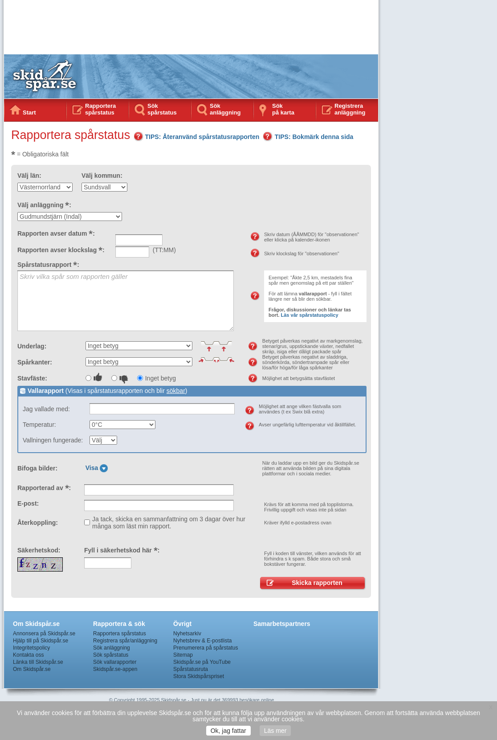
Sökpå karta (283, 109)
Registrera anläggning (349, 109)
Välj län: (29, 175)
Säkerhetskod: (38, 550)
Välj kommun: (101, 175)
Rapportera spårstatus (100, 109)
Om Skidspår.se (32, 669)
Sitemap (183, 655)
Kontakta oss (28, 655)
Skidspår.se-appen (115, 669)
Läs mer (275, 730)
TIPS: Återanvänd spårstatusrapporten (197, 136)
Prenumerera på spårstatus (205, 648)
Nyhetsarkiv (187, 633)
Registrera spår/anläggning (125, 641)
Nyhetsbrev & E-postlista (202, 641)
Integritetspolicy (31, 648)
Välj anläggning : (44, 205)
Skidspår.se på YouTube (202, 662)
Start (29, 112)
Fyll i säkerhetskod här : (121, 550)
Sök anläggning (225, 109)
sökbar (176, 390)
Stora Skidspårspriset (198, 676)
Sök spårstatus (162, 109)
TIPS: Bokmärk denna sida (308, 136)
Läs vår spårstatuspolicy (309, 315)
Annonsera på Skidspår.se (44, 633)
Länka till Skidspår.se (38, 662)
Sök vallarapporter (114, 662)
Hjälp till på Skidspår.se (40, 641)
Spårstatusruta (190, 669)
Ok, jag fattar (228, 730)
